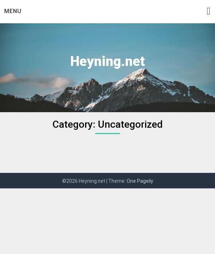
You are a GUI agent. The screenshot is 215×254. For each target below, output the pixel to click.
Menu (13, 11)
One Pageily (140, 181)
